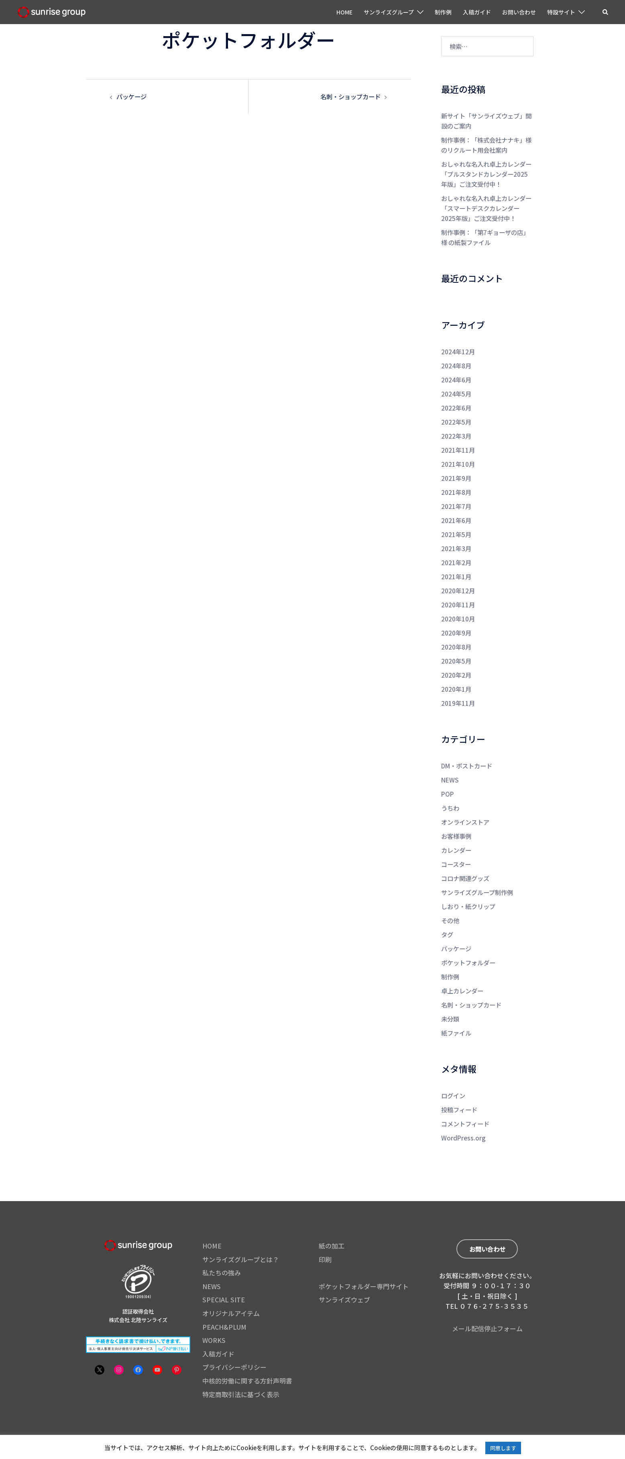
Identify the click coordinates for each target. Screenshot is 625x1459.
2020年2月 (456, 660)
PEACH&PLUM (224, 1302)
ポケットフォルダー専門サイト (364, 1261)
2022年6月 (456, 401)
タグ (447, 914)
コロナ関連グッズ (465, 859)
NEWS (449, 764)
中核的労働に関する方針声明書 (247, 1356)
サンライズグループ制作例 (477, 873)
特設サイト (561, 12)
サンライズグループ (389, 12)
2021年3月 (456, 537)
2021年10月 (458, 456)
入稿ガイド (477, 12)
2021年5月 (456, 524)
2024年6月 (456, 374)
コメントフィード (465, 1099)
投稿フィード (459, 1085)
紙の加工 (331, 1221)
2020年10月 (458, 606)
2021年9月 (456, 469)
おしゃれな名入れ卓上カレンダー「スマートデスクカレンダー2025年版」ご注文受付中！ (486, 205)
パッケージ (131, 96)
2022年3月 (456, 428)
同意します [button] (503, 1448)
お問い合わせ (519, 12)
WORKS (214, 1315)
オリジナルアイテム (231, 1288)
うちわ (450, 791)
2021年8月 (456, 483)
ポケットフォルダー (468, 941)
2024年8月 (456, 360)
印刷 (325, 1234)
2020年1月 (456, 674)
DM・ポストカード (466, 750)
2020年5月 (456, 647)
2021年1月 (456, 565)
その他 (450, 900)
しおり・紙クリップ (468, 887)
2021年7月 (456, 496)
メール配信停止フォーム (487, 1303)
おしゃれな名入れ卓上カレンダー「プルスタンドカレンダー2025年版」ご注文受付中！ (486, 172)
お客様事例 (456, 818)
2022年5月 (456, 415)
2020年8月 (456, 633)
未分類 (450, 996)
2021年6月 (456, 510)
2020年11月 (458, 592)
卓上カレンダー (462, 968)
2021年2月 (456, 551)
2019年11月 (458, 688)
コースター (456, 846)
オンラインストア (465, 805)
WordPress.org (462, 1113)
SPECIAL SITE (223, 1274)
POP (447, 777)
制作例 (443, 12)
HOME (344, 12)
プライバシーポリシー (234, 1342)
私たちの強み (221, 1248)
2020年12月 (458, 578)
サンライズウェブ (344, 1274)
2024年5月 (456, 387)
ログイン (453, 1072)
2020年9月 (456, 619)
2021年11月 (458, 442)
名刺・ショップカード (350, 96)
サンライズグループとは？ (240, 1234)
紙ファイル (456, 1009)
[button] (606, 11)
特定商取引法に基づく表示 (240, 1369)
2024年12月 (458, 346)
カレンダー (456, 832)
